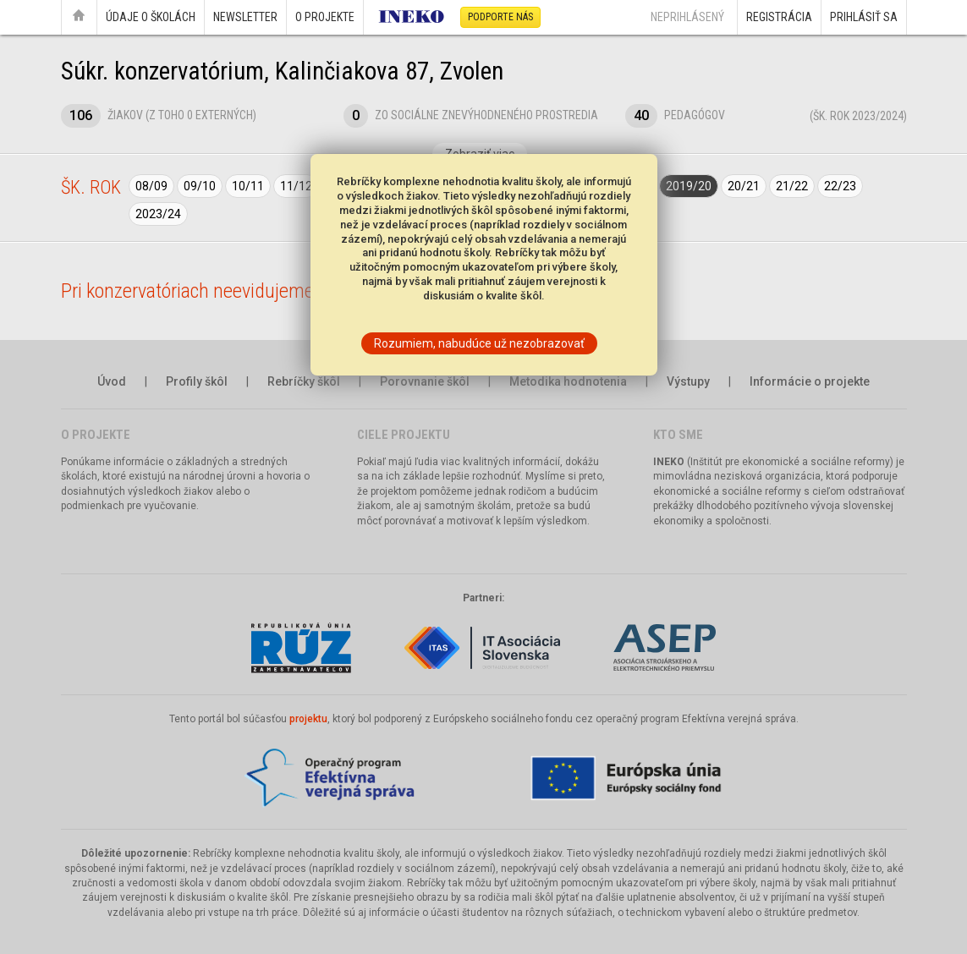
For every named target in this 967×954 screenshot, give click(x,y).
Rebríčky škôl (303, 381)
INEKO (668, 462)
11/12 (296, 186)
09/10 (200, 186)
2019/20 (689, 186)
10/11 (248, 186)
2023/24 (158, 214)
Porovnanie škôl (425, 381)
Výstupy (688, 381)
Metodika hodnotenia (568, 381)
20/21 (744, 186)
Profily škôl (197, 381)
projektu (308, 719)
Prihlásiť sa (864, 17)
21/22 (792, 186)
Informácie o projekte (810, 381)
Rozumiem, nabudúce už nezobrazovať (479, 343)
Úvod (111, 381)
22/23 (840, 186)
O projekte (324, 17)
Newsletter (245, 17)
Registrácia (779, 17)
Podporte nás (500, 17)
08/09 (151, 186)
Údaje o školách (150, 17)
